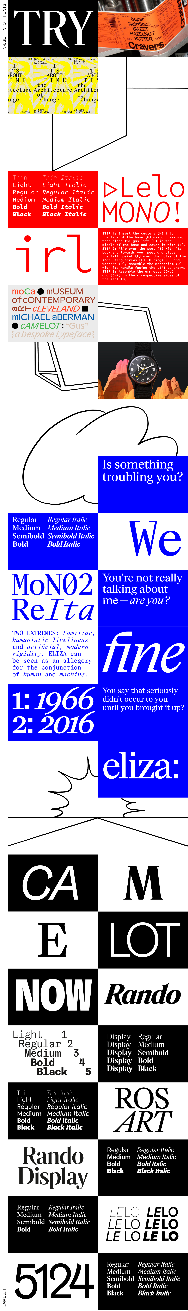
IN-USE (4, 43)
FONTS (4, 10)
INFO (4, 27)
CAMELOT (4, 1297)
